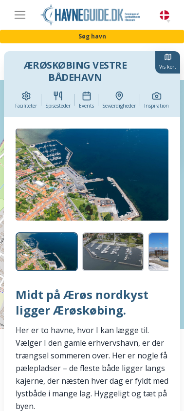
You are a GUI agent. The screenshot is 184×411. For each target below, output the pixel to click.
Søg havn (92, 36)
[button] (168, 21)
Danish (164, 15)
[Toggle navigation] (20, 15)
